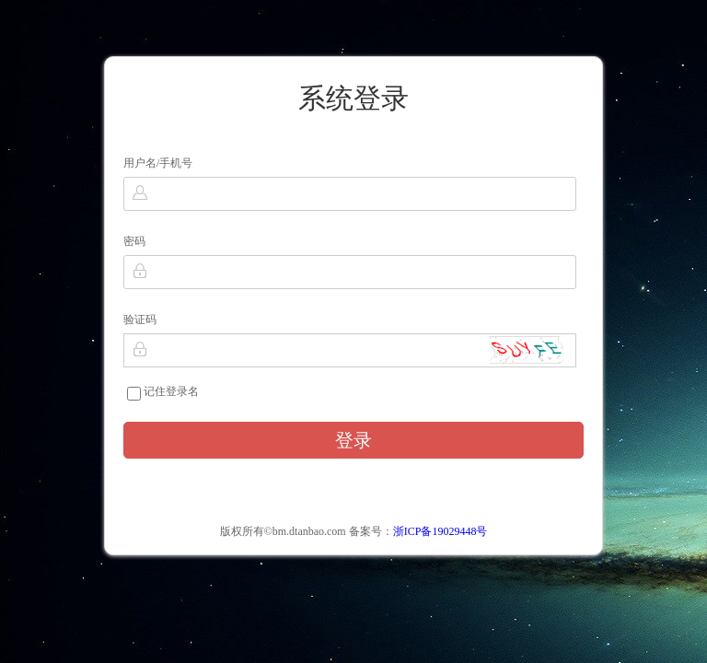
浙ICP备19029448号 (440, 531)
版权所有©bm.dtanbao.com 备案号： (354, 531)
